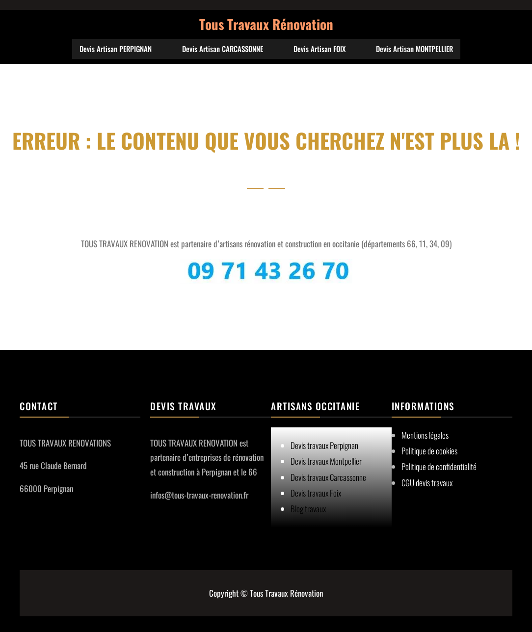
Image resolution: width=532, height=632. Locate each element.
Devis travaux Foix (316, 493)
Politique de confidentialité (439, 466)
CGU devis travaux (426, 482)
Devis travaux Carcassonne (328, 477)
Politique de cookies (429, 451)
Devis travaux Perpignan (324, 445)
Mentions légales (425, 435)
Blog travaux (308, 508)
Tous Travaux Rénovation (266, 24)
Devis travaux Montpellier (326, 461)
